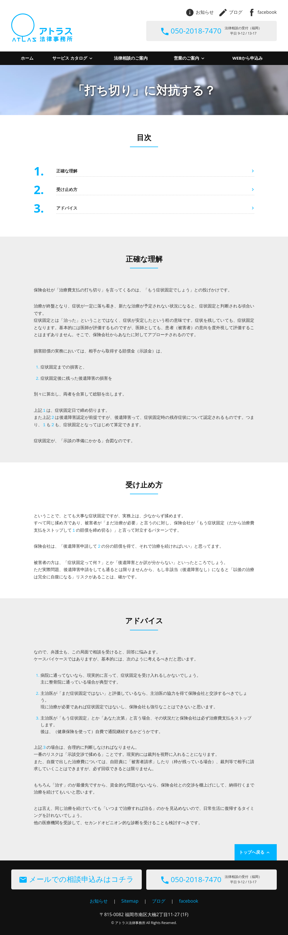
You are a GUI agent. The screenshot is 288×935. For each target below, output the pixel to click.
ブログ (230, 12)
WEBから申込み (247, 58)
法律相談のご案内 (131, 58)
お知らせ (200, 12)
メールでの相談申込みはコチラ (76, 879)
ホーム (27, 58)
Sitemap (129, 901)
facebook (262, 12)
